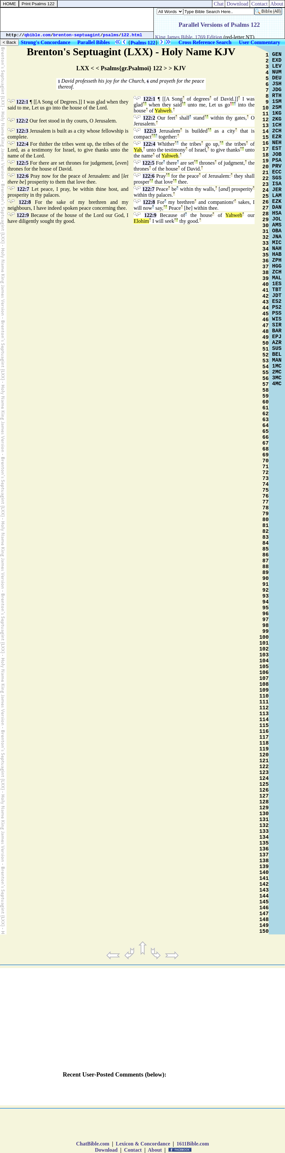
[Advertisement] (76, 19)
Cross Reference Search (205, 42)
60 (265, 402)
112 (264, 708)
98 (265, 626)
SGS (277, 178)
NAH (277, 249)
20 (265, 167)
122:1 (22, 102)
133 (264, 831)
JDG (277, 90)
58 (265, 390)
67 (265, 443)
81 (265, 526)
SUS (277, 349)
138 (264, 861)
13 (265, 126)
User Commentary (259, 42)
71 (265, 467)
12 (265, 120)
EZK (277, 202)
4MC (277, 384)
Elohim (141, 221)
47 (265, 326)
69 (265, 455)
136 (264, 849)
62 (265, 414)
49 (265, 337)
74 (265, 484)
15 (265, 137)
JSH (277, 84)
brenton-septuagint (76, 35)
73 (265, 479)
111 (264, 702)
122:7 (23, 189)
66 (265, 437)
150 (264, 931)
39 (265, 279)
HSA (277, 213)
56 (265, 379)
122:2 (22, 121)
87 (265, 561)
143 (264, 890)
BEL (277, 354)
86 (265, 555)
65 (265, 432)
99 (265, 631)
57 (265, 384)
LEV (277, 66)
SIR (277, 325)
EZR (277, 137)
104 (264, 661)
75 (265, 490)
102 (264, 649)
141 (264, 878)
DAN (277, 207)
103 (264, 655)
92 (265, 590)
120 (264, 755)
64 (265, 426)
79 (265, 514)
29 (265, 220)
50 (265, 343)
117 (264, 737)
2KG (277, 119)
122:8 (25, 202)
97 (265, 620)
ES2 (277, 302)
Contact (259, 4)
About (277, 4)
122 (264, 767)
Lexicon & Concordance (143, 1143)
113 (264, 714)
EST (277, 149)
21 (265, 173)
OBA (277, 231)
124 (264, 779)
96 (265, 614)
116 (264, 731)
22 (265, 179)
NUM (277, 72)
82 (265, 532)
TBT (277, 290)
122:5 (22, 163)
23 (265, 185)
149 (264, 926)
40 (265, 285)
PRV (277, 166)
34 (265, 249)
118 (264, 743)
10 (265, 108)
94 (265, 602)
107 (264, 679)
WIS (277, 319)
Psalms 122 (143, 42)
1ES (277, 284)
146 (264, 908)
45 (265, 314)
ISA (277, 184)
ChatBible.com (93, 1143)
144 (264, 896)
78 (265, 508)
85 (265, 549)
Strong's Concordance (45, 42)
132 (264, 826)
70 (265, 461)
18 (265, 155)
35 (265, 255)
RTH (277, 96)
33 (265, 243)
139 (264, 867)
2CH (277, 131)
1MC (277, 366)
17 (265, 149)
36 (265, 261)
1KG (277, 113)
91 (265, 584)
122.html (131, 35)
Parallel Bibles (93, 42)
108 (264, 684)
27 (265, 208)
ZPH (277, 260)
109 (264, 690)
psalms (111, 35)
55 (265, 373)
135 (264, 843)
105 (264, 667)
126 (264, 790)
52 (265, 355)
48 (265, 332)
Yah (138, 150)
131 (264, 820)
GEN (277, 55)
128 (264, 802)
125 (264, 784)
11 (265, 114)
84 (265, 543)
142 (264, 884)
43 (265, 302)
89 (265, 573)
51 (265, 349)
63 (265, 420)
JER (277, 190)
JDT (277, 296)
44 (265, 308)
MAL (277, 278)
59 (265, 396)
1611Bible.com (192, 1143)
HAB (277, 254)
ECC (277, 172)
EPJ (277, 337)
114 (264, 720)
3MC (277, 378)
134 (264, 837)
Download (237, 4)
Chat (218, 4)
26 (265, 202)
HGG (277, 266)
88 (265, 567)
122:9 (23, 215)
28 (265, 214)
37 (265, 267)
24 (265, 190)
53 (265, 361)
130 (264, 814)
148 (264, 920)
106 (264, 673)
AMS (277, 225)
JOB (277, 154)
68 (265, 449)
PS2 (277, 307)
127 (264, 796)
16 (265, 143)
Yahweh (162, 110)
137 (264, 855)
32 (265, 237)
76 (265, 496)
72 (265, 473)
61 (265, 408)
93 (265, 596)
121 (264, 761)
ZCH (277, 272)
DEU (277, 78)
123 (264, 773)
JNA (277, 237)
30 (265, 226)
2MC (277, 372)
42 (265, 296)
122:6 (22, 176)
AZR (277, 343)
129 (264, 808)
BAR (277, 331)
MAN (277, 360)
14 (265, 132)
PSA (277, 160)
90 (265, 579)
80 (265, 520)
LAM (277, 196)
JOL (277, 219)
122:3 (22, 131)
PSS (277, 313)
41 (265, 290)
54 (265, 367)
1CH (277, 125)
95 (265, 608)
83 (265, 537)
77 (265, 502)
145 (264, 902)
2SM (277, 107)
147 (264, 914)
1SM (277, 102)
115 (264, 726)
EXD (277, 60)
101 (264, 643)
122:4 (22, 144)
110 (264, 696)
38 (265, 273)
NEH (277, 143)
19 (265, 161)
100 (264, 637)
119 (264, 749)
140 (264, 873)
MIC (277, 243)
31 (265, 232)
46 (265, 320)
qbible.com (38, 35)
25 (265, 196)
